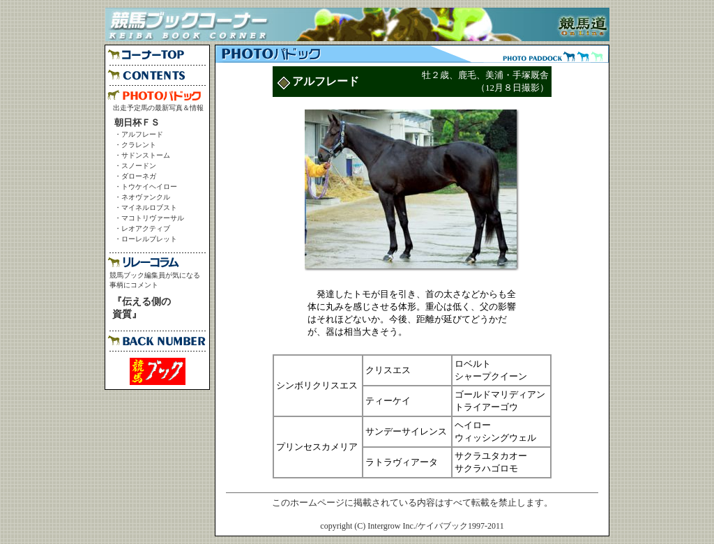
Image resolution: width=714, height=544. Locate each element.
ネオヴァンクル (145, 197)
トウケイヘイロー (149, 186)
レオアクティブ (145, 228)
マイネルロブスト (149, 207)
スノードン (138, 165)
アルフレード (142, 134)
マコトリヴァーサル (152, 218)
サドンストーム (145, 155)
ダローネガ (138, 176)
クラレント (138, 145)
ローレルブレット (149, 239)
